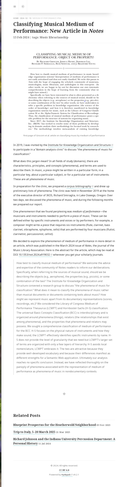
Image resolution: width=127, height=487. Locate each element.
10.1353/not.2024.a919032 (34, 254)
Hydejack (66, 474)
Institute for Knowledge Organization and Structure (79, 145)
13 (30, 18)
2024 (22, 18)
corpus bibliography (78, 186)
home (16, 18)
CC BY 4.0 (64, 470)
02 (27, 18)
